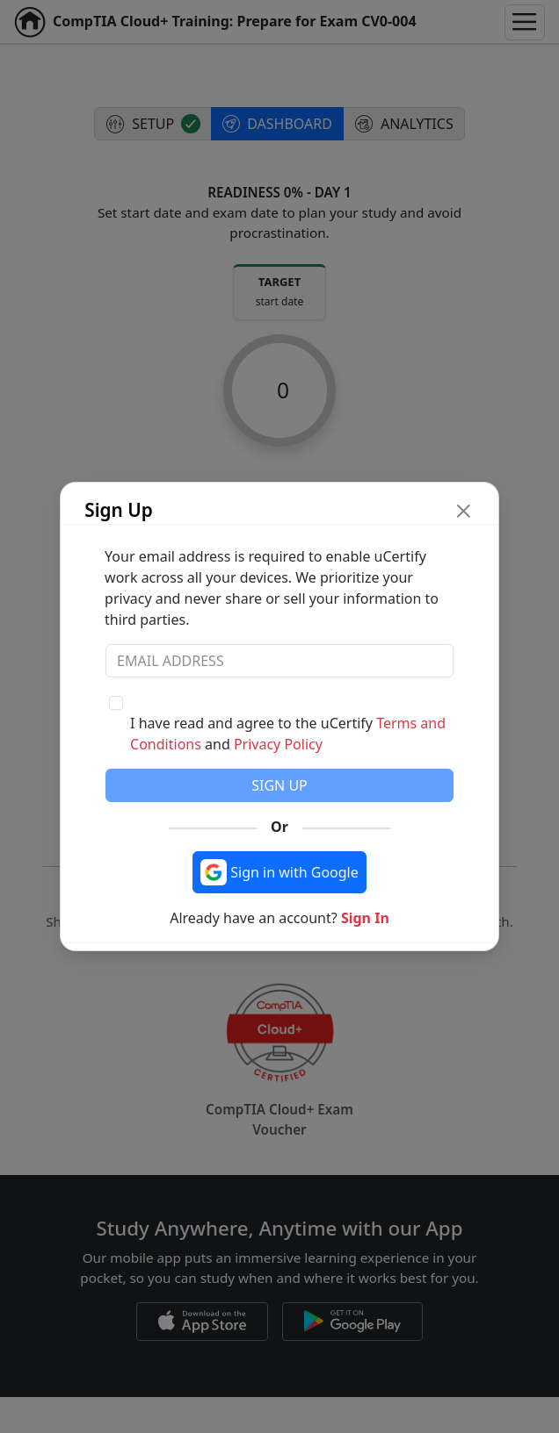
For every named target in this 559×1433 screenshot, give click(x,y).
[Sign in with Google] (279, 872)
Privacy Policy (278, 744)
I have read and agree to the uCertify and (288, 733)
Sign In (365, 918)
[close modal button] (464, 510)
